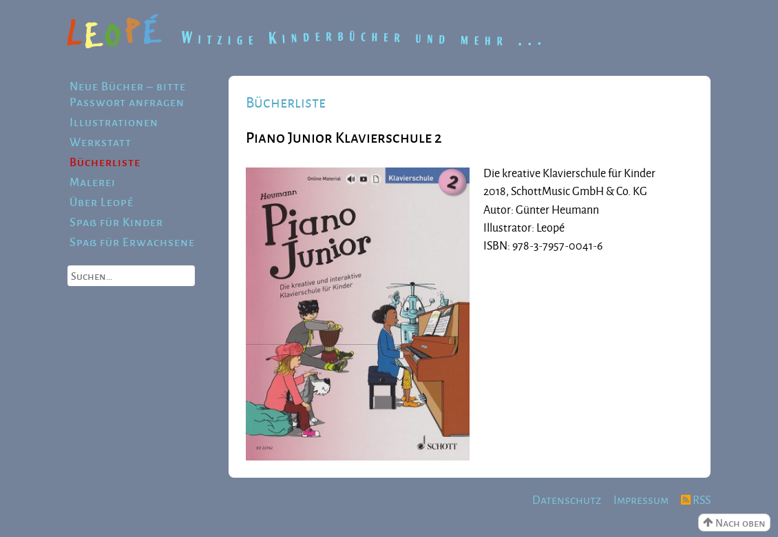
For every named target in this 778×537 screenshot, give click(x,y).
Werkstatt (101, 142)
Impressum (641, 499)
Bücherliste (105, 162)
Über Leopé (102, 202)
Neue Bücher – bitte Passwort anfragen (128, 94)
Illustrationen (114, 122)
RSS (696, 499)
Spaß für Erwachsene (132, 242)
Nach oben (734, 522)
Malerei (93, 182)
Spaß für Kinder (116, 222)
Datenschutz (566, 499)
